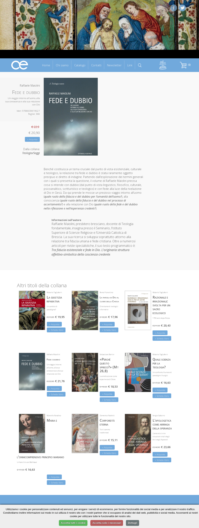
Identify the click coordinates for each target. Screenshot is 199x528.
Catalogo (80, 65)
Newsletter (114, 65)
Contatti (96, 65)
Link (129, 65)
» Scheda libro (56, 329)
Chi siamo (62, 65)
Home (46, 65)
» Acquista (32, 139)
